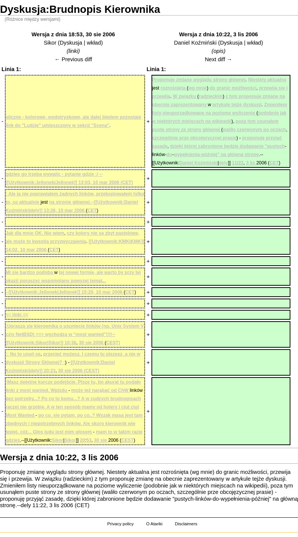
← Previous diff (73, 59)
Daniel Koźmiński (195, 43)
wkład (94, 43)
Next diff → (218, 59)
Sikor (50, 43)
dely (26, 505)
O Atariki (154, 524)
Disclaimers (186, 524)
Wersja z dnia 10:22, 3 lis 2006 (218, 34)
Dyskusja (71, 43)
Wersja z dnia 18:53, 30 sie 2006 (73, 34)
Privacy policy (120, 524)
